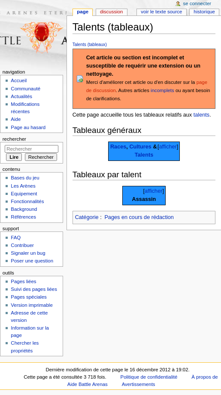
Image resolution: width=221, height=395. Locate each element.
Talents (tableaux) (90, 44)
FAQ (16, 237)
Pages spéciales (28, 296)
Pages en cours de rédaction (139, 217)
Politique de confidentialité (149, 377)
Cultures (140, 147)
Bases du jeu (25, 177)
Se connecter (197, 3)
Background (24, 209)
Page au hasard (28, 127)
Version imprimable (31, 305)
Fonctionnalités (27, 201)
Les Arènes (23, 185)
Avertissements (138, 384)
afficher (167, 147)
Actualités (21, 96)
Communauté (25, 88)
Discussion (111, 11)
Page (82, 11)
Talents (144, 155)
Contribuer (22, 245)
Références (23, 216)
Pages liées (23, 281)
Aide (16, 119)
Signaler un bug (28, 253)
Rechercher (14, 139)
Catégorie (87, 217)
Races (118, 147)
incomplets (162, 90)
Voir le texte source (161, 11)
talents (201, 115)
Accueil (19, 80)
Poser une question (32, 260)
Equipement (24, 193)
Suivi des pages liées (34, 289)
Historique (204, 11)
